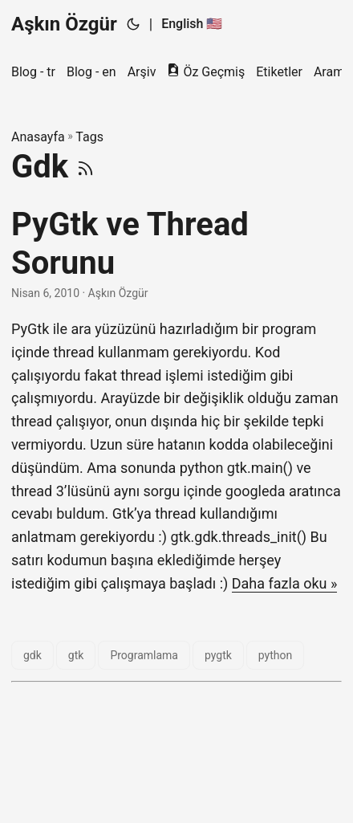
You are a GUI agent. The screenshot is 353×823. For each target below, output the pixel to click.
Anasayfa (38, 137)
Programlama (144, 655)
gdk (32, 655)
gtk (76, 655)
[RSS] (85, 166)
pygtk (218, 655)
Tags (89, 137)
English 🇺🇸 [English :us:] (191, 23)
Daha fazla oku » (285, 583)
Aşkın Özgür (64, 24)
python (275, 655)
